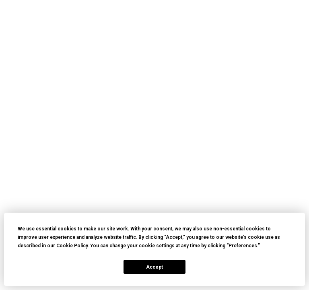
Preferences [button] (243, 246)
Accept (154, 267)
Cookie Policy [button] (72, 246)
